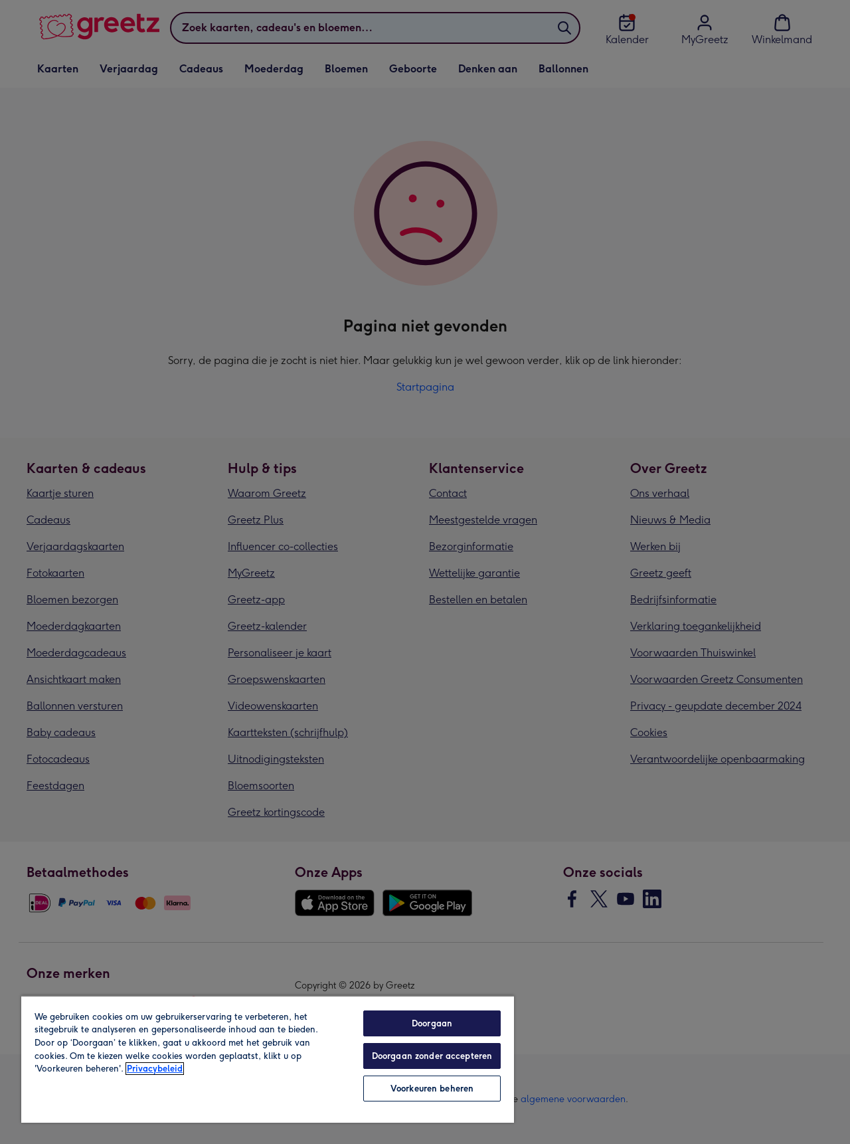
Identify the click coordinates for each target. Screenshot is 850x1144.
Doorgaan (432, 1023)
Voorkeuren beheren (431, 1089)
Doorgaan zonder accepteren (432, 1056)
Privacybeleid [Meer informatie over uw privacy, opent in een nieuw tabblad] (155, 1069)
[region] (267, 1059)
